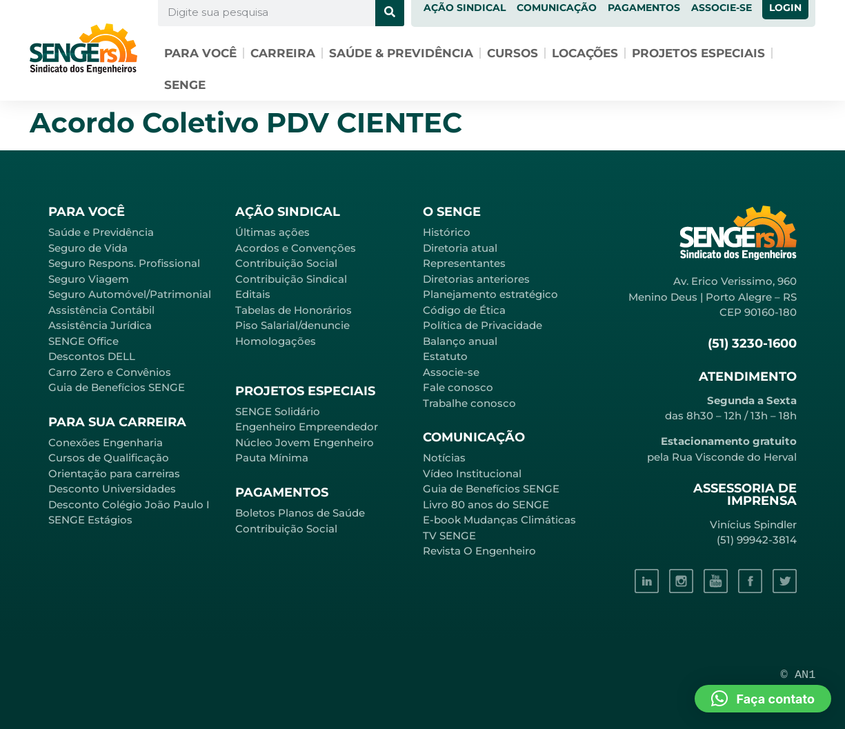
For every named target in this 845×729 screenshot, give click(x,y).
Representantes (464, 263)
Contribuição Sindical (291, 279)
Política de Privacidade (482, 325)
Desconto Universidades (112, 488)
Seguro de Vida (88, 247)
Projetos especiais (698, 53)
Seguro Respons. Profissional (124, 263)
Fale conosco (458, 387)
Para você (200, 53)
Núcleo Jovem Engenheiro (304, 442)
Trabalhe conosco (469, 403)
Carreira (282, 53)
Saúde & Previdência (401, 53)
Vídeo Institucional (472, 473)
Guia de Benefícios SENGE (116, 387)
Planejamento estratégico (490, 294)
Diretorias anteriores (476, 279)
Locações (585, 53)
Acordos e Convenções (295, 247)
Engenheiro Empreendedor (306, 426)
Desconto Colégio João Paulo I (129, 504)
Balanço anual (460, 341)
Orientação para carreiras (114, 473)
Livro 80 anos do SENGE (486, 504)
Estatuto (445, 356)
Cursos (512, 53)
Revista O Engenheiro (479, 550)
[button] (763, 698)
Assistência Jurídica (100, 325)
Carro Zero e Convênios (109, 372)
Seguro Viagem (88, 279)
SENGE (185, 85)
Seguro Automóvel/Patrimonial (129, 294)
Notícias (444, 457)
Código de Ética (464, 310)
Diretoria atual (460, 247)
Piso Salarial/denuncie (292, 325)
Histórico (446, 232)
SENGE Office (83, 341)
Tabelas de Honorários (293, 310)
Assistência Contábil (101, 310)
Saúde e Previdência (101, 232)
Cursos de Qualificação (108, 457)
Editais (252, 294)
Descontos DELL (91, 356)
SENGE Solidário (277, 411)
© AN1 (798, 675)
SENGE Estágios (90, 519)
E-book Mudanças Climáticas (499, 519)
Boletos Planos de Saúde (300, 512)
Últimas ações (272, 232)
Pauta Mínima (271, 457)
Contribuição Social (286, 263)
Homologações (275, 341)
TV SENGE (449, 535)
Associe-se (451, 372)
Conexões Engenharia (105, 442)
